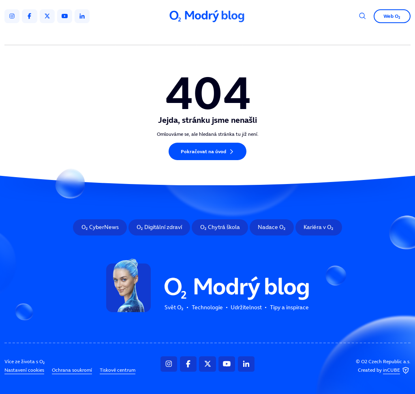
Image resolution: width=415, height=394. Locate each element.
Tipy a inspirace (271, 35)
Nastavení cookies (24, 370)
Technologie (174, 35)
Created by (384, 370)
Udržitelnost (220, 35)
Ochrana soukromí (72, 370)
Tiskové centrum (117, 370)
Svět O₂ (133, 35)
